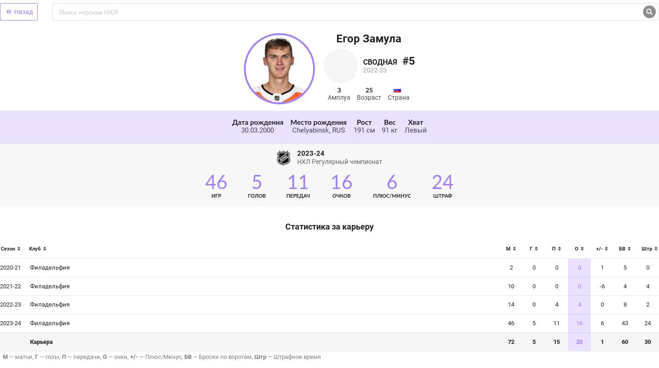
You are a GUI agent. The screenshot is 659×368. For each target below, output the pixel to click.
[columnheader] (12, 252)
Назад (19, 11)
